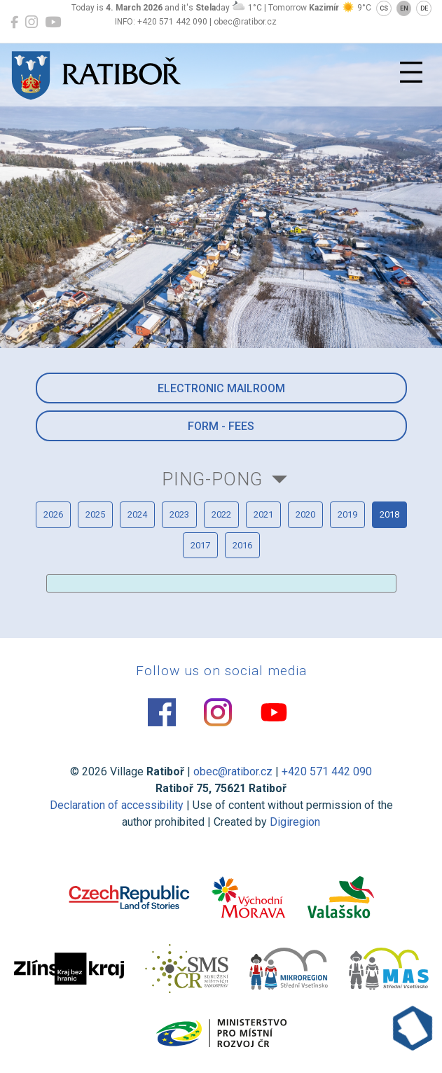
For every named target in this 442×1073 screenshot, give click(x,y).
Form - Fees (221, 426)
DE (424, 8)
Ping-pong (212, 479)
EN (404, 8)
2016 (242, 545)
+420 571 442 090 (327, 771)
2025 (95, 514)
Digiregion (295, 822)
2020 (305, 514)
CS (384, 8)
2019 (347, 514)
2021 (263, 514)
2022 (221, 514)
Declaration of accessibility (117, 805)
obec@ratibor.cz (232, 771)
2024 (137, 514)
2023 (179, 514)
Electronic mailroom (221, 388)
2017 (200, 545)
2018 (389, 514)
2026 (53, 514)
